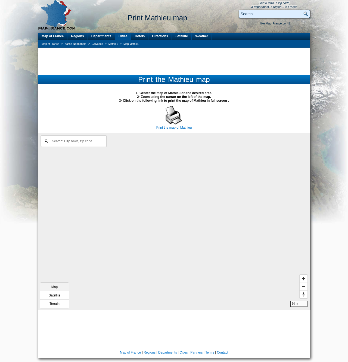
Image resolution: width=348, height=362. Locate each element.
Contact (222, 352)
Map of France (53, 36)
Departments (101, 36)
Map (54, 287)
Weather (201, 36)
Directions (160, 36)
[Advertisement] (174, 61)
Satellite (181, 36)
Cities (123, 36)
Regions (77, 36)
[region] (174, 221)
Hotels (140, 36)
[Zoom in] (303, 279)
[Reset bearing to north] (303, 294)
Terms (209, 352)
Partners (196, 352)
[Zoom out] (303, 286)
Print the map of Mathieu (174, 127)
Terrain (54, 304)
